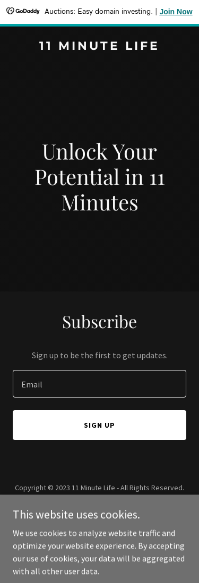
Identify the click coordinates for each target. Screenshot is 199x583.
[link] (99, 46)
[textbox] (99, 384)
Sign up (99, 425)
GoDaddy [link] (119, 511)
